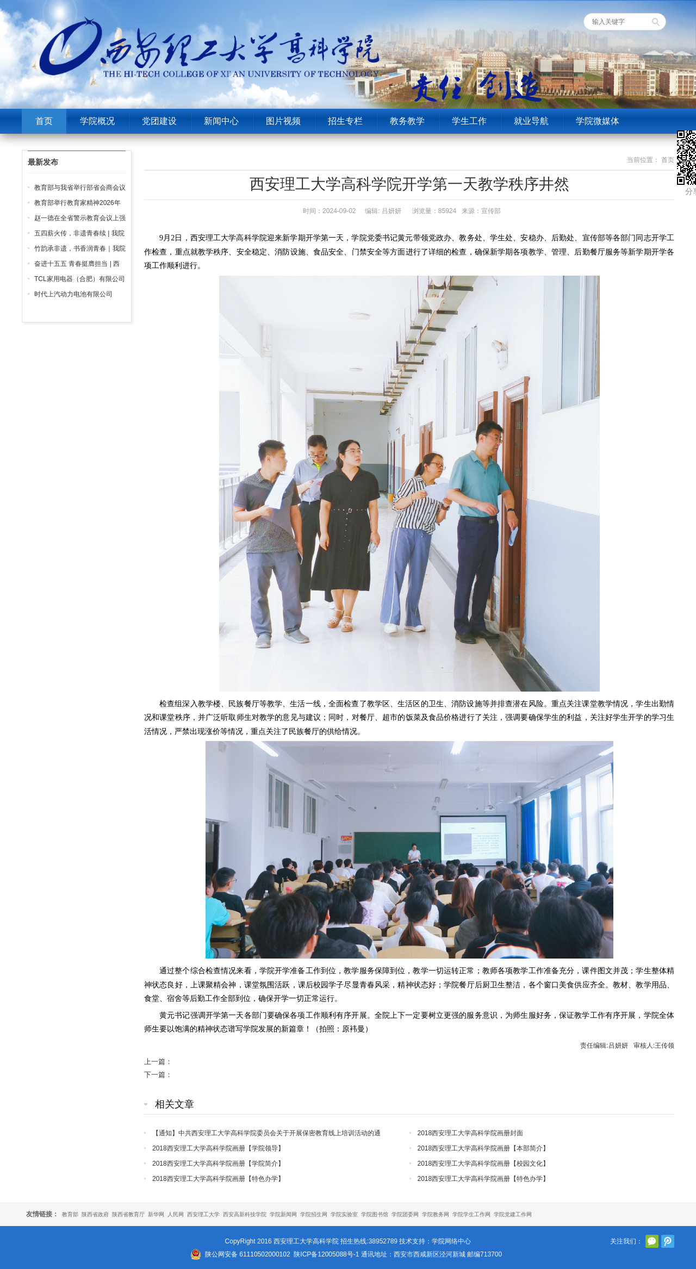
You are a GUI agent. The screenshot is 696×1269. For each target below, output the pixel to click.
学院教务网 (435, 1214)
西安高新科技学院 (244, 1214)
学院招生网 (313, 1214)
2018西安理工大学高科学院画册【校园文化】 (484, 1163)
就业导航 (531, 121)
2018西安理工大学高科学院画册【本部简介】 (484, 1148)
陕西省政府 (95, 1214)
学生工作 (469, 121)
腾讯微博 (667, 1241)
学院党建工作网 (513, 1214)
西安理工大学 (203, 1214)
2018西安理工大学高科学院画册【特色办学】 (218, 1179)
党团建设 (159, 121)
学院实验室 (344, 1214)
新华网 (156, 1214)
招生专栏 (345, 121)
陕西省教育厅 (128, 1214)
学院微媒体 (597, 121)
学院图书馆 (374, 1214)
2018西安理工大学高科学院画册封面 (471, 1133)
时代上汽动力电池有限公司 (73, 294)
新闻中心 (221, 121)
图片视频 (283, 121)
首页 (44, 121)
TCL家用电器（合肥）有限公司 (79, 279)
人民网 (175, 1214)
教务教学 (407, 121)
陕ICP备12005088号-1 (326, 1254)
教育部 (70, 1214)
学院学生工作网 (471, 1214)
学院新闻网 (283, 1214)
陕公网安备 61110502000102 (247, 1254)
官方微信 (651, 1241)
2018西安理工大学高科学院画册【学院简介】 (218, 1163)
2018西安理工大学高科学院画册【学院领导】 (218, 1148)
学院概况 (97, 121)
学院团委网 (405, 1214)
